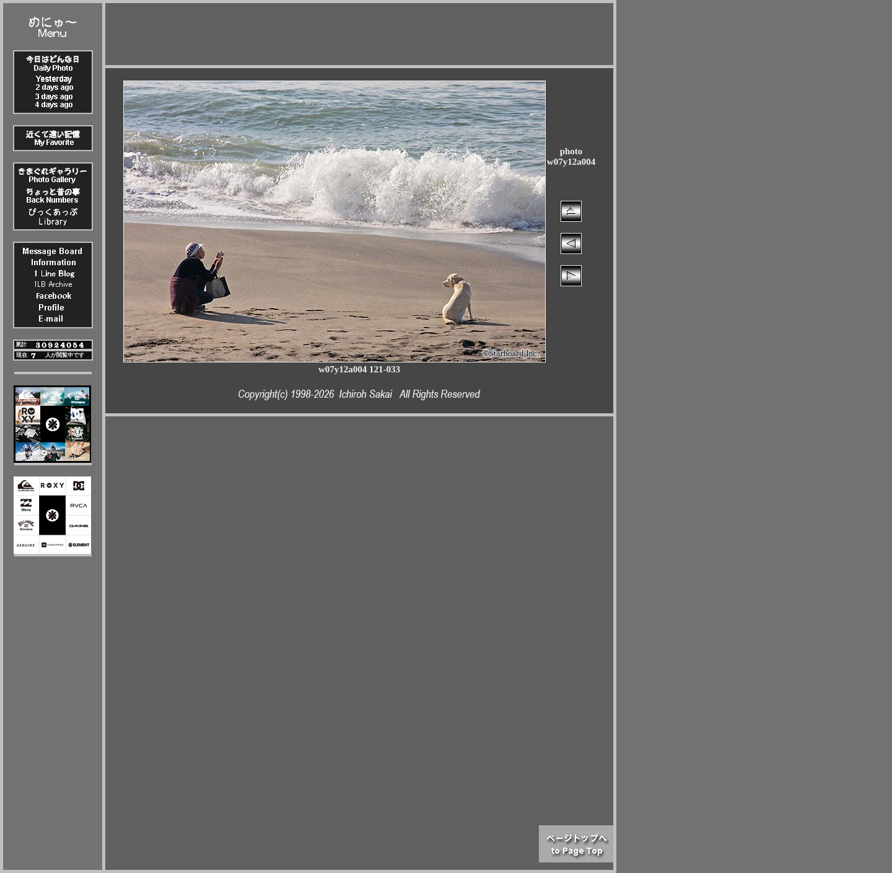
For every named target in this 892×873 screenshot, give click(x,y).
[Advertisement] (359, 31)
